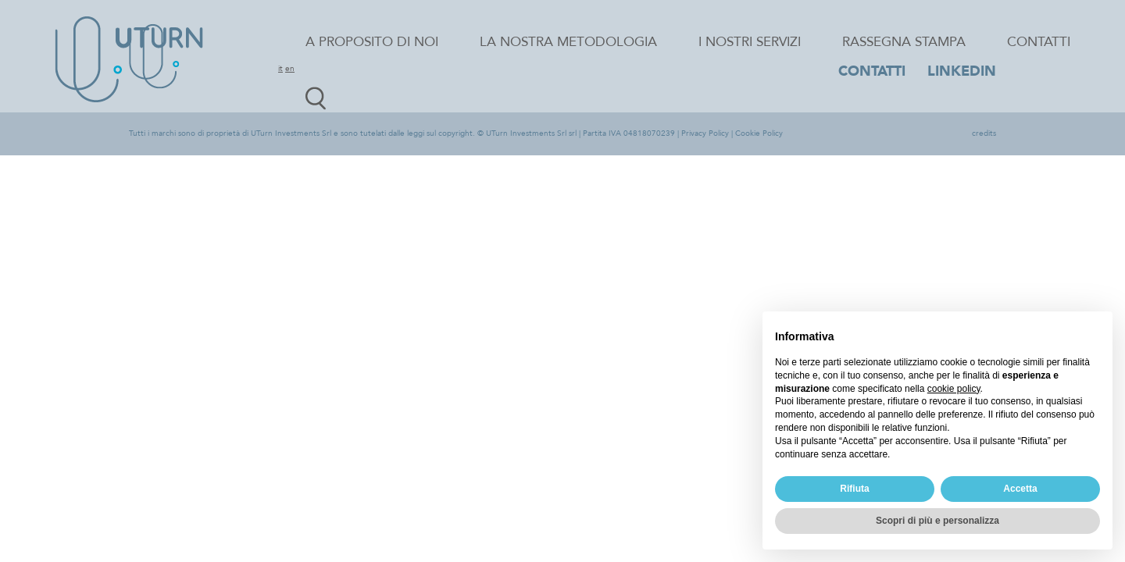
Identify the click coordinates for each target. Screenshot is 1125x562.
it (280, 68)
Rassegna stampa (904, 42)
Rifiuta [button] (854, 488)
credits (984, 133)
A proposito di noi (371, 42)
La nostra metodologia (568, 42)
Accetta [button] (1020, 488)
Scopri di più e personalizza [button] (937, 520)
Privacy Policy (705, 133)
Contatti (1038, 42)
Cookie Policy (759, 133)
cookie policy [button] (953, 388)
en (290, 68)
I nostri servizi (749, 42)
